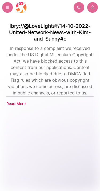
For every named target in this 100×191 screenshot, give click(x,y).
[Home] (21, 7)
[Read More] (16, 104)
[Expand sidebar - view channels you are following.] (7, 7)
